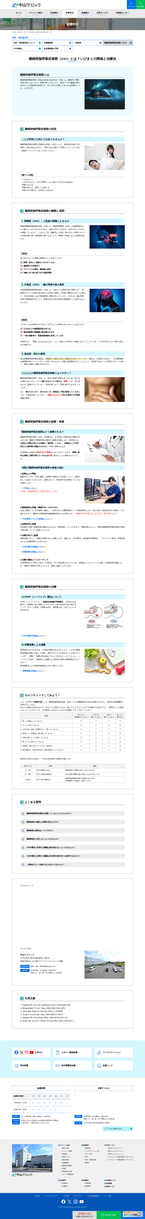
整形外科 (88, 1148)
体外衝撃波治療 (65, 1065)
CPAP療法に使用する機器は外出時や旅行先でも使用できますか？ (53, 856)
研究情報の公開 (67, 1171)
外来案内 (63, 1180)
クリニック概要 (67, 1151)
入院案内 (65, 1186)
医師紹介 (65, 1154)
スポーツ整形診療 (66, 1052)
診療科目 (20, 32)
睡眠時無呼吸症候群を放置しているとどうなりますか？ (49, 813)
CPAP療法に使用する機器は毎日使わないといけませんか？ (51, 847)
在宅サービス (110, 1145)
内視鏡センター (111, 1180)
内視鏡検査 (48, 43)
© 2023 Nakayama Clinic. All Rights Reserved (72, 1207)
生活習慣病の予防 (51, 49)
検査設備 (88, 1183)
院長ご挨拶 (65, 1148)
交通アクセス (66, 1157)
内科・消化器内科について (24, 43)
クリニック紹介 (65, 1145)
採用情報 (109, 1183)
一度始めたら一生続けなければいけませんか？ (46, 865)
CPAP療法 (17, 49)
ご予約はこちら (28, 488)
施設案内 (88, 1186)
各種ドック (105, 1065)
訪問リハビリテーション (116, 1154)
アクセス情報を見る (113, 1129)
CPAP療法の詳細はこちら (33, 547)
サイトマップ (79, 1196)
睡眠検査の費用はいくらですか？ (40, 831)
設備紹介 (86, 1180)
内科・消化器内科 (29, 32)
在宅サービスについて (115, 1148)
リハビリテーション (109, 1052)
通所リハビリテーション (116, 1151)
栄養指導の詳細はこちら (32, 552)
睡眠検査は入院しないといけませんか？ (43, 839)
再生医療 (21, 1065)
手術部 (64, 1168)
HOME (14, 32)
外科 (86, 1157)
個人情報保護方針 (94, 1196)
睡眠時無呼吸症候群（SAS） (116, 43)
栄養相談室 (65, 1162)
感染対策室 (65, 1160)
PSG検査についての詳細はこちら (36, 519)
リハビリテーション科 (92, 1151)
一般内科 (77, 43)
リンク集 (108, 1196)
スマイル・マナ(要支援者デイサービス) (120, 1160)
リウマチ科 (88, 1154)
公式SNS (28, 1052)
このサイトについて (51, 1196)
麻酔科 (87, 1162)
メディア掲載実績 (67, 1174)
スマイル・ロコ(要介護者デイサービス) (120, 1157)
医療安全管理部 (67, 1165)
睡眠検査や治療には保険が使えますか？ (43, 822)
